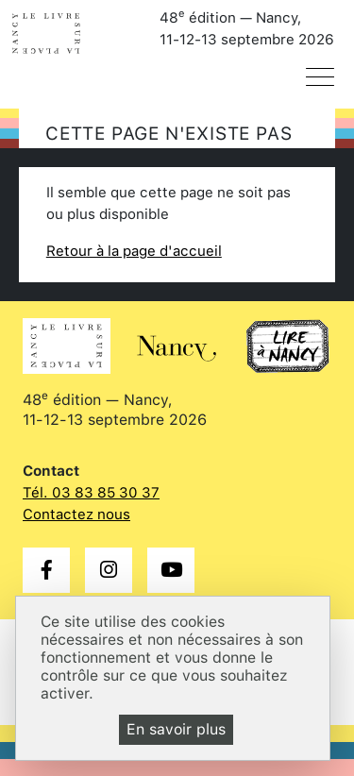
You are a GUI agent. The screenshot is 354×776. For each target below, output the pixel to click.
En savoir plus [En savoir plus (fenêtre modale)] (176, 729)
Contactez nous (76, 514)
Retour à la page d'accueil (134, 251)
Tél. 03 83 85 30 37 (91, 492)
